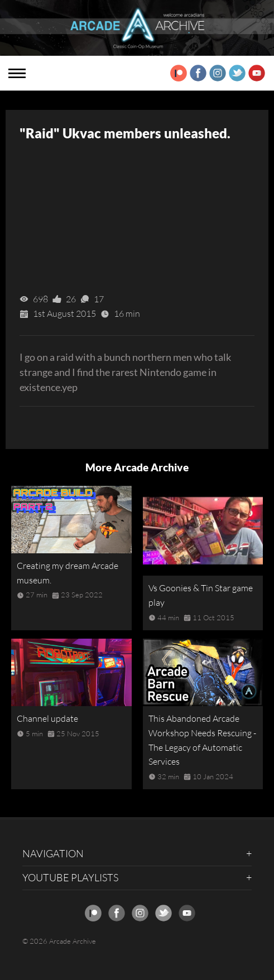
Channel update (47, 718)
